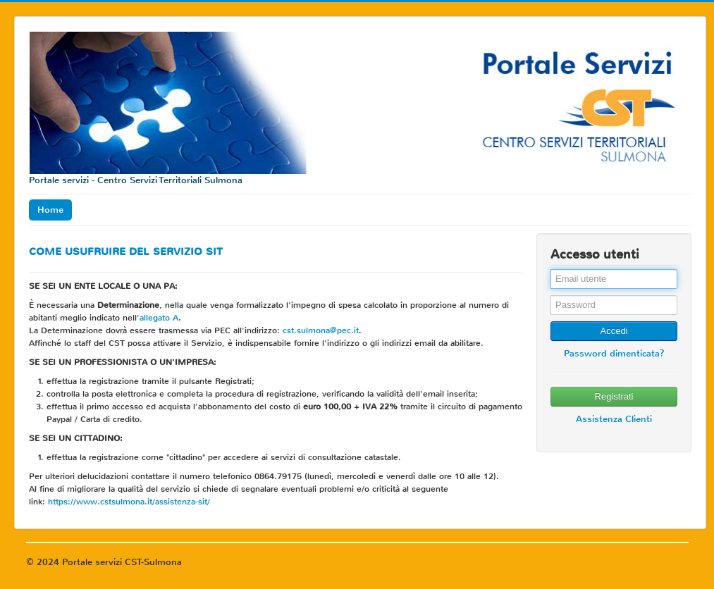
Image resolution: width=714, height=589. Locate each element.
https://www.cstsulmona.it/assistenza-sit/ (129, 501)
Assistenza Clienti (614, 419)
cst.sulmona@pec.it (321, 330)
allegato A (159, 317)
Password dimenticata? (614, 353)
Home (50, 210)
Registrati (614, 396)
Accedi (613, 331)
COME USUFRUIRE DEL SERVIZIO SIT (126, 251)
